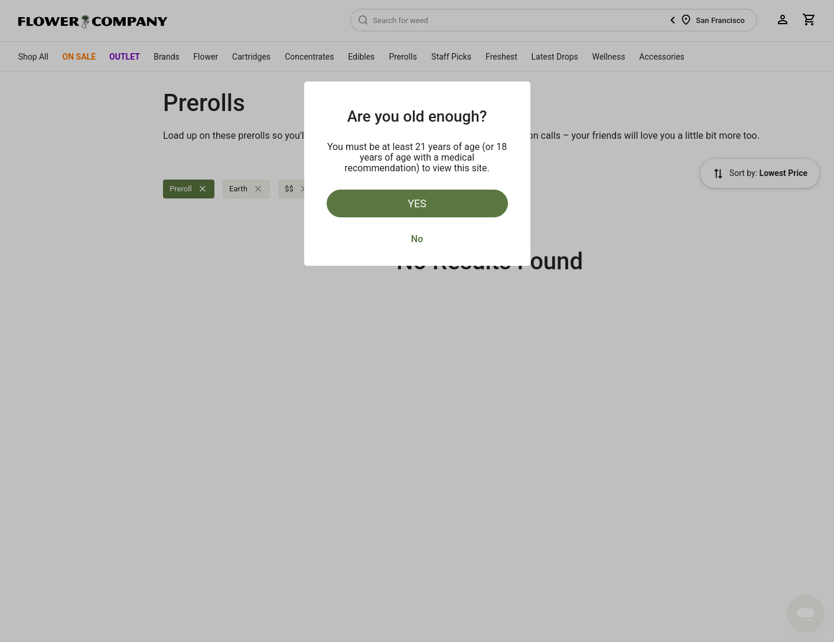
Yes (417, 203)
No (417, 239)
